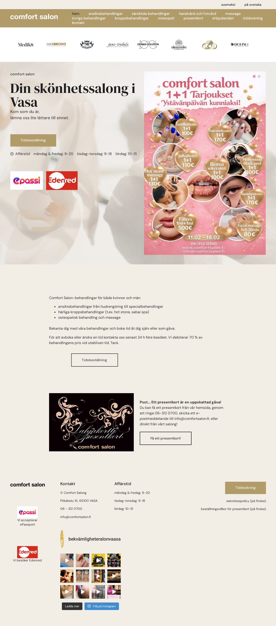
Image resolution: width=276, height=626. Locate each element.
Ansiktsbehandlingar (106, 13)
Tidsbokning (253, 18)
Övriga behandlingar (89, 18)
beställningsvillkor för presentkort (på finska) (233, 509)
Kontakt (78, 23)
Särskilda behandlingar (151, 13)
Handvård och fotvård (197, 13)
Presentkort (193, 18)
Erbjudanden (223, 18)
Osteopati (166, 18)
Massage (233, 13)
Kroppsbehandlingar (132, 18)
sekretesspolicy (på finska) (246, 501)
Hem (75, 13)
